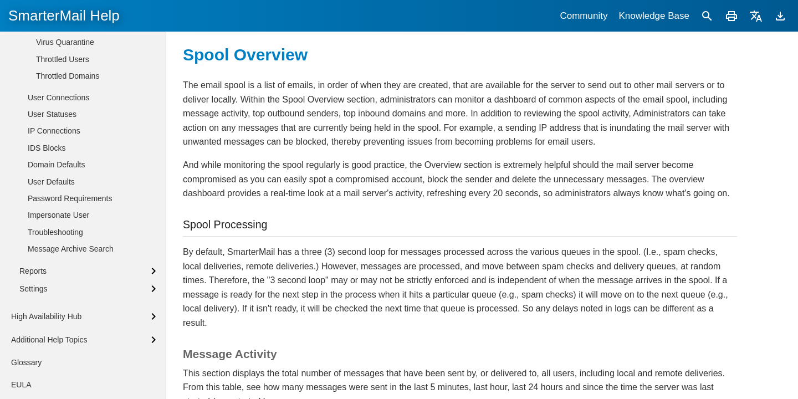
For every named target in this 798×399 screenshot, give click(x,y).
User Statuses (52, 354)
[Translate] (756, 16)
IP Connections (54, 370)
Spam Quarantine (66, 265)
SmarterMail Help (64, 15)
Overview (52, 215)
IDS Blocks (46, 387)
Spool (46, 231)
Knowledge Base (653, 16)
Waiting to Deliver (66, 248)
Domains (43, 179)
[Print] (731, 16)
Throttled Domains (67, 315)
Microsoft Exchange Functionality (76, 142)
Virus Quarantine (65, 282)
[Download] (780, 16)
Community (583, 16)
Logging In (37, 105)
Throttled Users (62, 299)
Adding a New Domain (57, 123)
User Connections (58, 337)
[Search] (707, 16)
